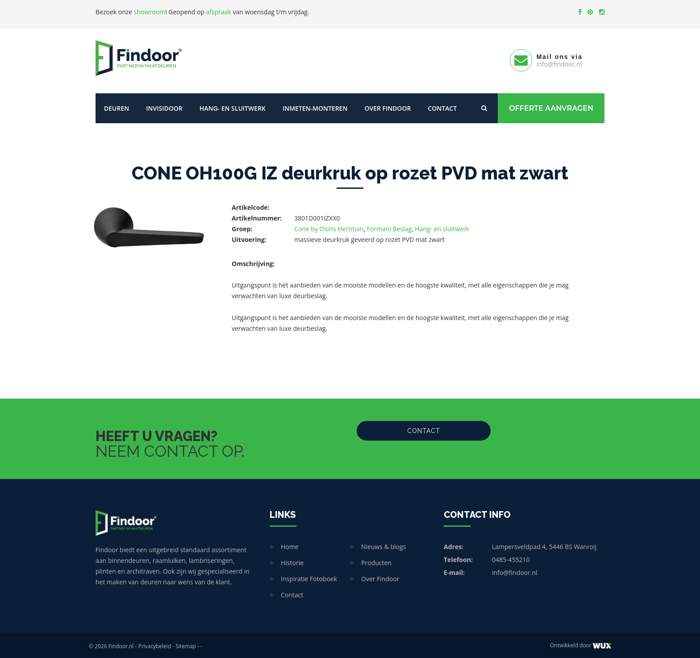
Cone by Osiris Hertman (328, 226)
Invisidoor (164, 106)
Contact (442, 106)
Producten (376, 560)
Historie (292, 560)
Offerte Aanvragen (551, 106)
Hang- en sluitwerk (233, 106)
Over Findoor (387, 106)
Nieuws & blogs (383, 544)
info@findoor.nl (515, 570)
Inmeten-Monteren (315, 106)
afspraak (218, 12)
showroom (149, 12)
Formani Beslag (389, 226)
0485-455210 (511, 557)
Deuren (116, 106)
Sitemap (185, 644)
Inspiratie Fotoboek (309, 576)
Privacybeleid (154, 644)
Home (290, 544)
